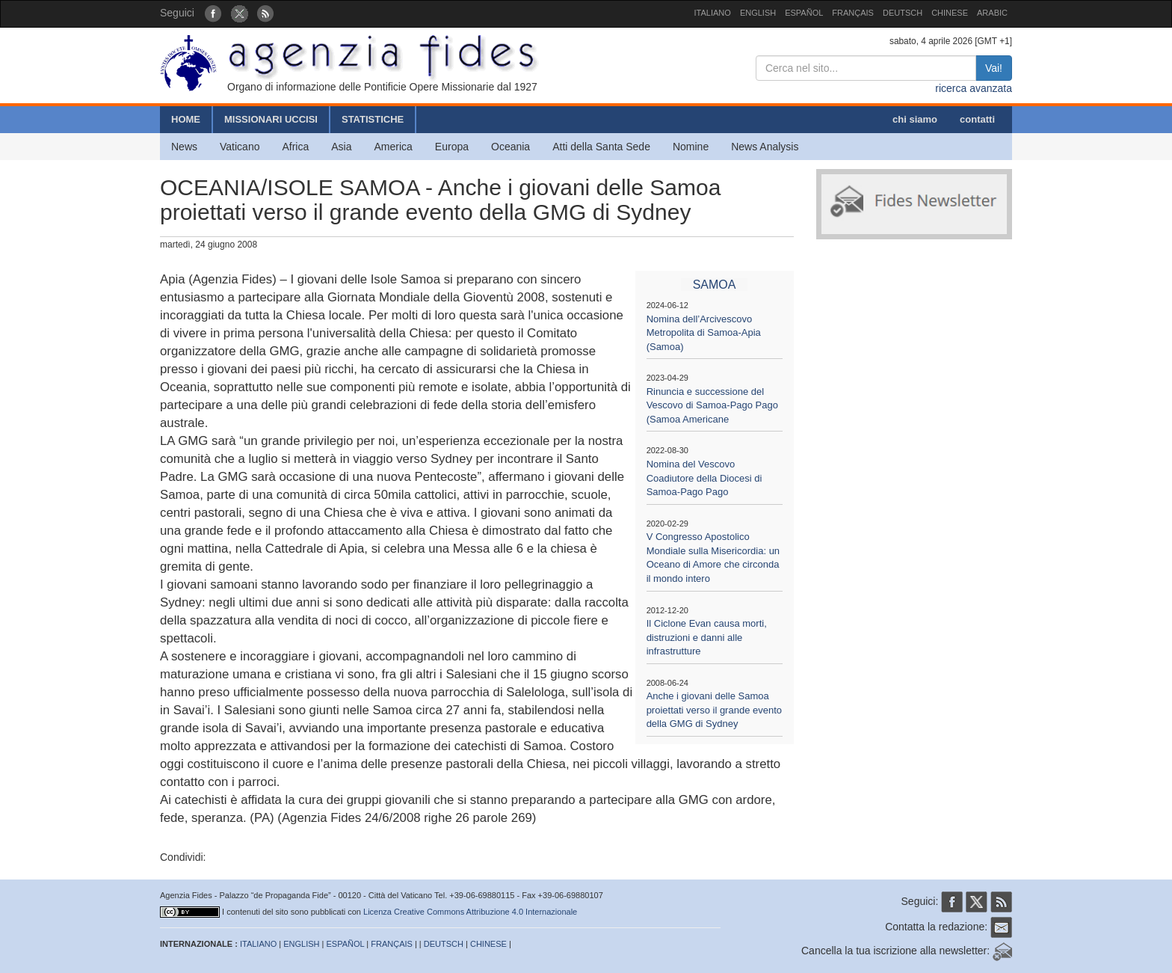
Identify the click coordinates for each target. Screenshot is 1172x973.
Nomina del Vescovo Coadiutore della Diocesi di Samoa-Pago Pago (704, 477)
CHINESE (949, 12)
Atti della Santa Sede (601, 147)
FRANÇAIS (853, 12)
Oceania (510, 147)
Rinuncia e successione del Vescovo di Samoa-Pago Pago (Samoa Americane (712, 405)
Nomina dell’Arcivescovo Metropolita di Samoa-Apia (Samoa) (704, 332)
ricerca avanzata (973, 88)
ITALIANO (712, 12)
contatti (977, 119)
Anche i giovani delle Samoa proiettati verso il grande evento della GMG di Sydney (714, 709)
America (393, 147)
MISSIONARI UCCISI (271, 119)
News (184, 147)
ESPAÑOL (804, 12)
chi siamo (914, 119)
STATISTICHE (373, 119)
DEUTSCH (902, 12)
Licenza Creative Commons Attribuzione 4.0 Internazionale (470, 911)
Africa (295, 147)
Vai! (993, 68)
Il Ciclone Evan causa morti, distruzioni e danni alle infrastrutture (707, 637)
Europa (452, 147)
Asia (341, 147)
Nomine (691, 147)
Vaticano (239, 147)
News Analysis (764, 147)
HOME (185, 119)
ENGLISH (758, 12)
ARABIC (992, 12)
